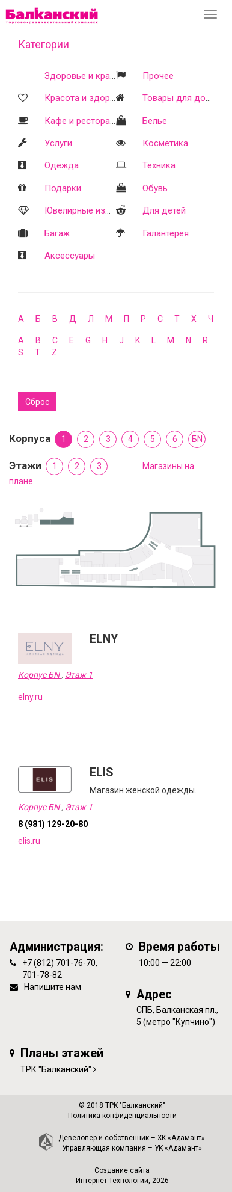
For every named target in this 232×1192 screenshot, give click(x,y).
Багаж (57, 233)
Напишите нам (52, 987)
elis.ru (29, 841)
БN (197, 439)
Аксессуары (69, 255)
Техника (159, 165)
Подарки (62, 188)
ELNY (104, 639)
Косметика (165, 143)
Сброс (37, 402)
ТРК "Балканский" (55, 1069)
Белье (154, 120)
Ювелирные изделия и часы (102, 210)
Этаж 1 (79, 675)
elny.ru (30, 697)
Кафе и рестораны (82, 120)
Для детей (164, 210)
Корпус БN (39, 675)
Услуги (58, 143)
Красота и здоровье (87, 98)
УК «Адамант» (178, 1148)
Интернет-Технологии (112, 1180)
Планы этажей (61, 1053)
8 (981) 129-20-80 (53, 824)
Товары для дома (179, 98)
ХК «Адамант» (181, 1138)
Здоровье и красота (86, 75)
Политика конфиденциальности (122, 1115)
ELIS (101, 772)
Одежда (61, 165)
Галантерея (165, 233)
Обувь (155, 188)
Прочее (158, 75)
